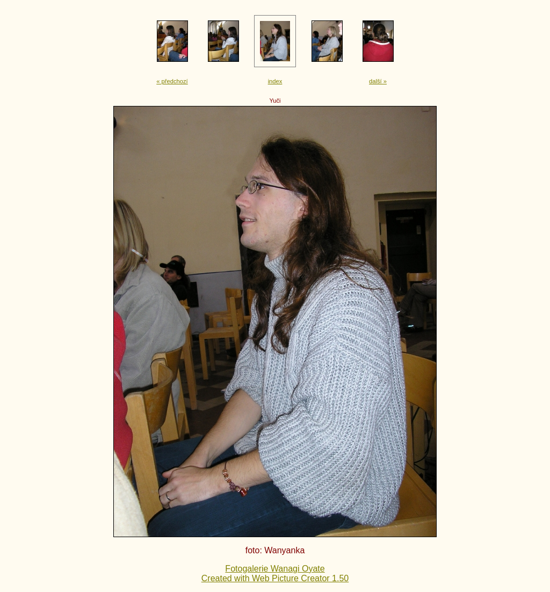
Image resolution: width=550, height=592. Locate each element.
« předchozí (171, 81)
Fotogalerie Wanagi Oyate (274, 568)
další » (378, 81)
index (275, 81)
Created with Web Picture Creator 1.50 (275, 578)
